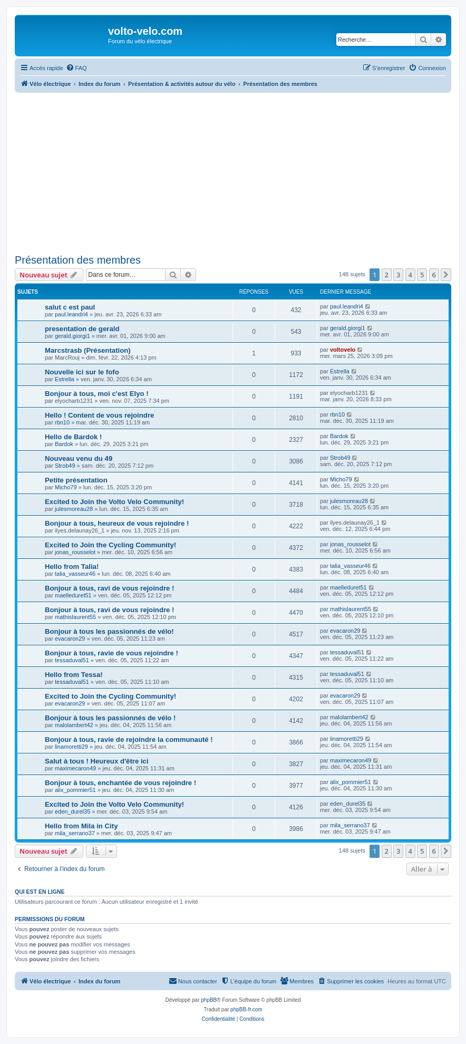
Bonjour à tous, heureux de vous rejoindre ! (117, 523)
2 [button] (387, 274)
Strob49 (65, 465)
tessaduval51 (72, 660)
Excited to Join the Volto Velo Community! (114, 502)
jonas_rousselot (75, 552)
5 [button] (422, 274)
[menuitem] (76, 68)
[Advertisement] (240, 172)
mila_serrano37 (75, 833)
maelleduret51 (73, 595)
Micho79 (66, 487)
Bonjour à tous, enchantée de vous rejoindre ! (120, 783)
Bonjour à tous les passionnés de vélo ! (110, 718)
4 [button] (410, 274)
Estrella (64, 379)
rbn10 (62, 422)
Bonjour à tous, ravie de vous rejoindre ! (111, 653)
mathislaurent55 (75, 617)
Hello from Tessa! (74, 675)
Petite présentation (76, 480)
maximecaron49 (75, 768)
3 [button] (398, 274)
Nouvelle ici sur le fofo (82, 372)
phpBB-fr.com (246, 1009)
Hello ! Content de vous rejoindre (99, 415)
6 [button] (434, 274)
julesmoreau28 (74, 509)
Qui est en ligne (40, 891)
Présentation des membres (78, 260)
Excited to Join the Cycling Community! (110, 545)
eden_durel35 (72, 811)
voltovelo (342, 349)
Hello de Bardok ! (73, 437)
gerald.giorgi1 (72, 336)
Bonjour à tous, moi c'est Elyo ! (97, 394)
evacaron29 (70, 638)
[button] (446, 274)
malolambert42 (74, 725)
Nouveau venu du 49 (78, 458)
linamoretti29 (71, 746)
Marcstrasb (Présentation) (88, 350)
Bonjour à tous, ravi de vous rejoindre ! (109, 588)
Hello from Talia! (72, 567)
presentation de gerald (82, 329)
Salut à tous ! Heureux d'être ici (97, 761)
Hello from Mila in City (81, 826)
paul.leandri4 (71, 314)
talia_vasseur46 (75, 574)
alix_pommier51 (75, 790)
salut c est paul (70, 307)
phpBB (209, 1000)
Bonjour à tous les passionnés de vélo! (109, 631)
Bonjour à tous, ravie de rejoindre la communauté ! (129, 739)
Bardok (64, 444)
